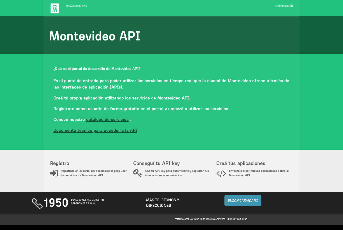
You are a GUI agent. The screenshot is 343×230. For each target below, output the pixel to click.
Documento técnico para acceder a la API (95, 130)
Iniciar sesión (284, 6)
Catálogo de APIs (76, 6)
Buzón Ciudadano (243, 200)
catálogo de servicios (107, 119)
